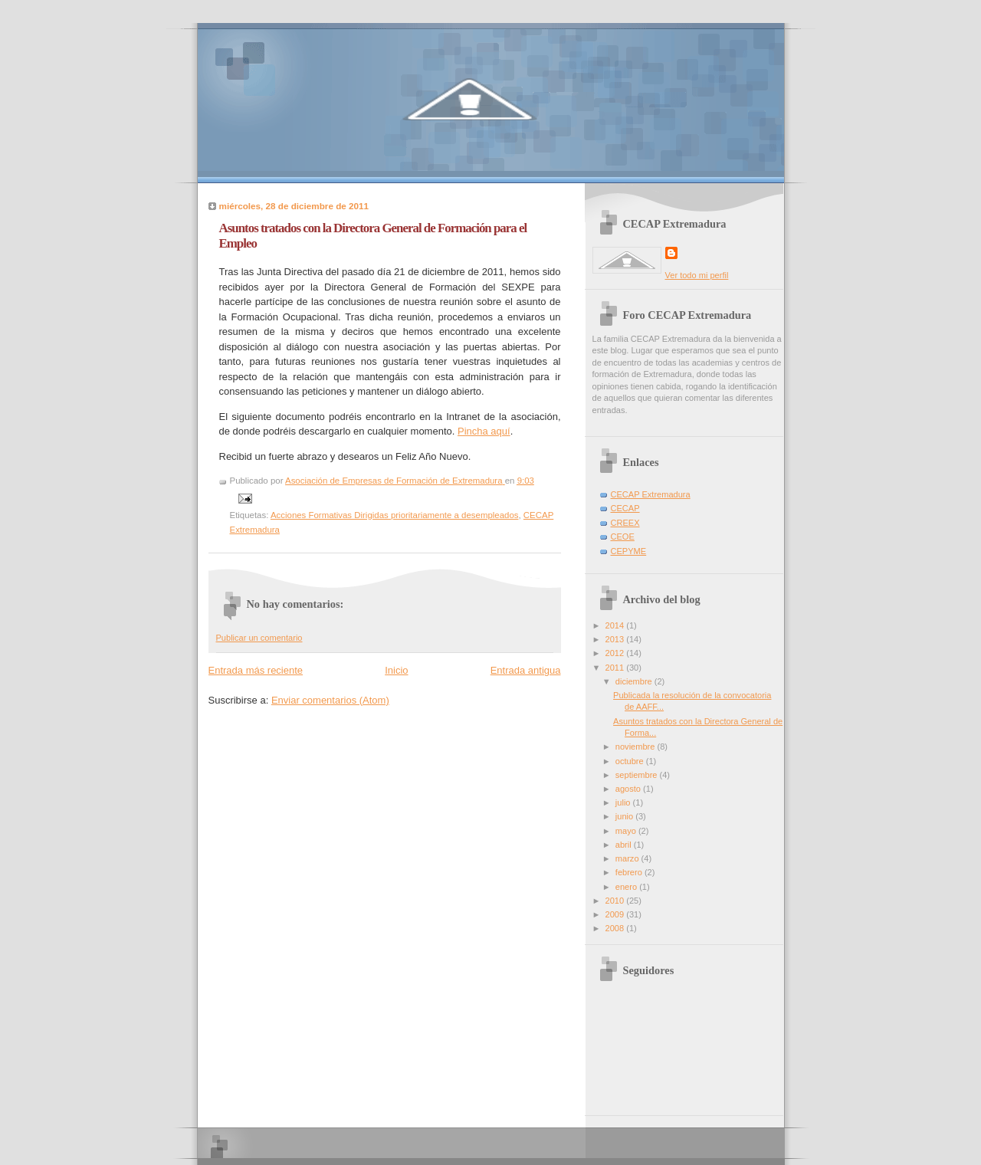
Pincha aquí (484, 431)
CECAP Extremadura (651, 494)
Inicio (396, 670)
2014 (616, 625)
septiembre (637, 774)
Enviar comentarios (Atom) (330, 700)
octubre (630, 761)
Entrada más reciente (255, 670)
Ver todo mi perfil (697, 275)
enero (627, 886)
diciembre (635, 681)
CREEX (625, 522)
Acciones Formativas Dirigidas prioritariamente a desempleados (395, 515)
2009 (616, 914)
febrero (630, 872)
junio (625, 816)
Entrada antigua (525, 670)
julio (624, 802)
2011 (616, 667)
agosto (629, 788)
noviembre (636, 746)
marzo (628, 858)
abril (624, 844)
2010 (616, 900)
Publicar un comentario (259, 637)
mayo (626, 830)
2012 (616, 653)
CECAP (625, 508)
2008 (616, 928)
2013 (616, 639)
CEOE (623, 536)
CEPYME (629, 551)
